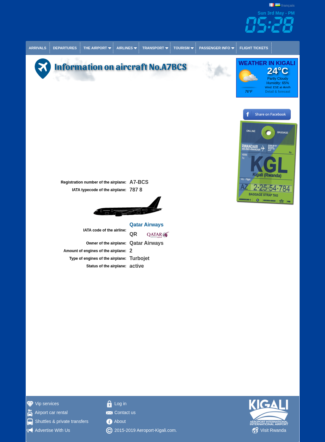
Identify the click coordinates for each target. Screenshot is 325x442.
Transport (153, 48)
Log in (120, 403)
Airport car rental (51, 412)
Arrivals (37, 48)
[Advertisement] (130, 130)
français (288, 5)
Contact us (125, 412)
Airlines (124, 48)
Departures (65, 48)
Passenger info (214, 48)
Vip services (47, 403)
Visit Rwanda (273, 430)
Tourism (182, 48)
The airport (95, 48)
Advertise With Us (52, 430)
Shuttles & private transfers (61, 421)
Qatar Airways (146, 224)
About (120, 421)
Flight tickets (254, 48)
